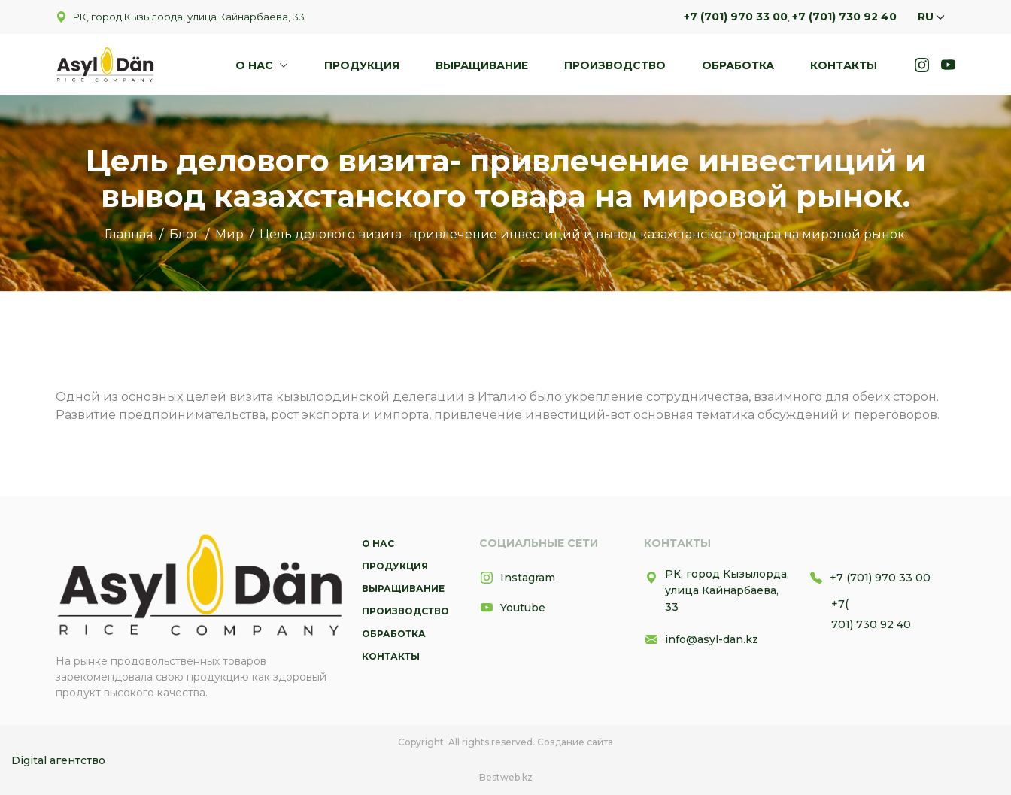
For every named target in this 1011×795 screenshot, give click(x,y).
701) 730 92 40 (871, 624)
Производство (615, 65)
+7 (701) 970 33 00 (736, 16)
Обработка (738, 65)
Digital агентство (58, 760)
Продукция (361, 65)
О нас (255, 65)
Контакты (843, 65)
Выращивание (482, 65)
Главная (129, 234)
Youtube (512, 607)
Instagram (517, 577)
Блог (184, 234)
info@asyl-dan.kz (701, 639)
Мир (229, 234)
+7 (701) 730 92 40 (844, 16)
